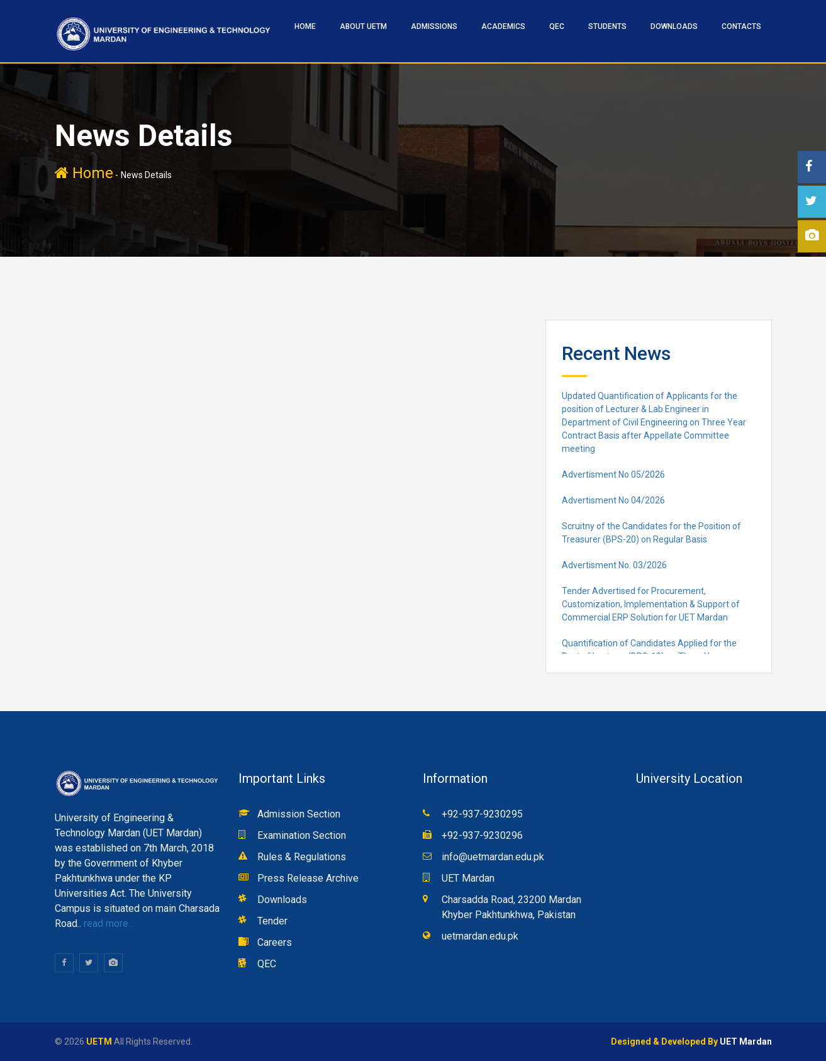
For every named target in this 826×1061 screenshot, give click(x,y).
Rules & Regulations (301, 857)
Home (84, 173)
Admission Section (298, 814)
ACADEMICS (503, 26)
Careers (274, 942)
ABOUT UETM (363, 26)
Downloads (674, 26)
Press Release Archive (308, 878)
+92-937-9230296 (482, 835)
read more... (107, 923)
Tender (272, 921)
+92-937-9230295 (482, 814)
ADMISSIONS (434, 26)
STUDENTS (607, 26)
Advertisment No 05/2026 (613, 474)
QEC (556, 26)
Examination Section (301, 835)
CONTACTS (741, 26)
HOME (305, 26)
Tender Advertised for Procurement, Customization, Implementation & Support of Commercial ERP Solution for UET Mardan (651, 604)
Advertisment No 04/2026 (613, 500)
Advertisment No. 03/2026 (614, 565)
